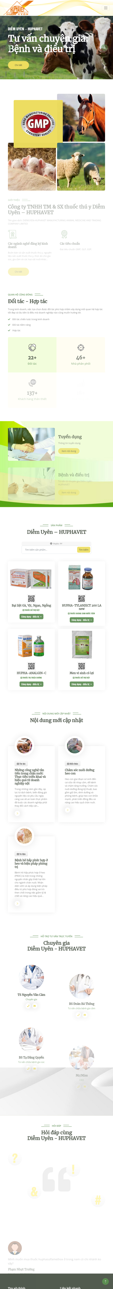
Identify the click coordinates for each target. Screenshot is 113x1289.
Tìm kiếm (83, 577)
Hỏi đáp (56, 1139)
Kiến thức (72, 831)
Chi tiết (18, 65)
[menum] (106, 8)
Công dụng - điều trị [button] (31, 671)
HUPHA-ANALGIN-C (31, 725)
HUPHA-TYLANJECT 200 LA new (81, 662)
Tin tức (21, 831)
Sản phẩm (56, 553)
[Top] (105, 1281)
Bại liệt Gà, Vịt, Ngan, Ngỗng (31, 660)
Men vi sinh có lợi (82, 725)
